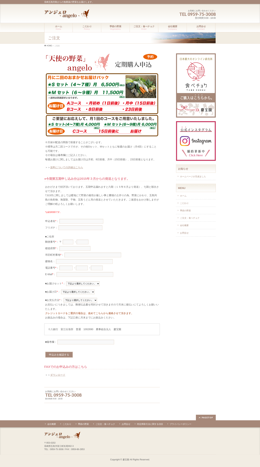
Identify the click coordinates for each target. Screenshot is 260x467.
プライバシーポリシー (180, 424)
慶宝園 (126, 459)
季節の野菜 (185, 210)
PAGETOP (207, 417)
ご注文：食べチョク (190, 218)
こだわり (184, 203)
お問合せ (184, 233)
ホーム (183, 196)
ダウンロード (57, 374)
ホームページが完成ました (193, 176)
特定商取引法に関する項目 (150, 424)
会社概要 (184, 225)
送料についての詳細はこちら (66, 167)
